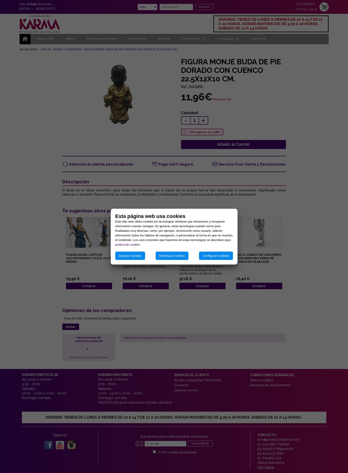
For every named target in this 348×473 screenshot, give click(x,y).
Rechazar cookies (172, 256)
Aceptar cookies (130, 256)
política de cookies (127, 244)
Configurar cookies (215, 256)
